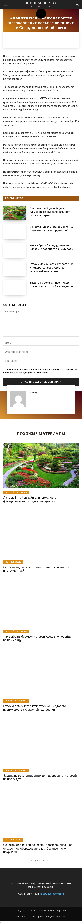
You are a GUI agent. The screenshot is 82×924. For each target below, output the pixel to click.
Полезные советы (13, 562)
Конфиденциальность (24, 910)
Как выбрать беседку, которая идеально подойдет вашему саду (51, 247)
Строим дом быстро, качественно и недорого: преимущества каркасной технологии (52, 267)
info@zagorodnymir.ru (52, 893)
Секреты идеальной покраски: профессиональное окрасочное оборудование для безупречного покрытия (37, 848)
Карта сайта (63, 910)
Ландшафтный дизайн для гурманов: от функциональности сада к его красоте (50, 212)
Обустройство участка (16, 492)
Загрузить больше (41, 860)
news (33, 393)
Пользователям (46, 910)
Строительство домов (16, 701)
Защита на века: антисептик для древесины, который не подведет (40, 777)
